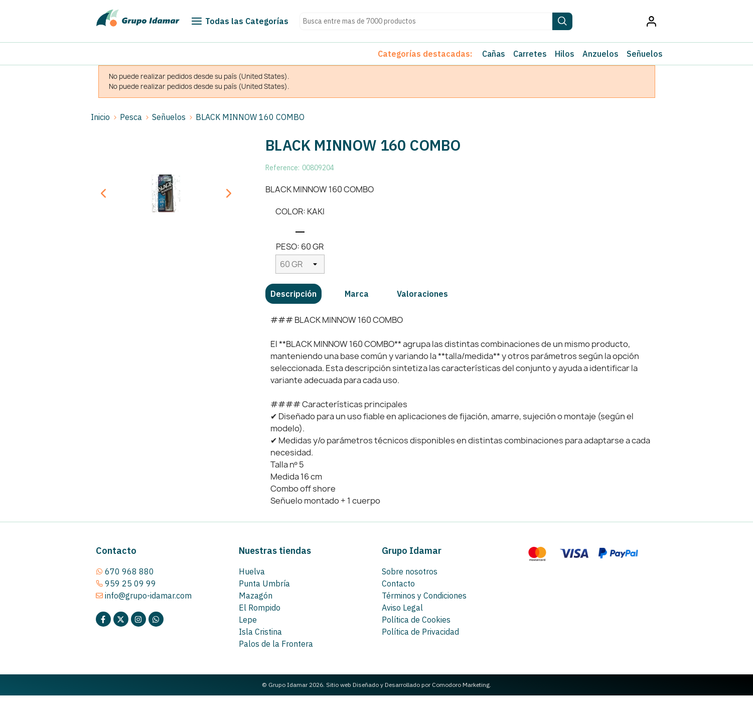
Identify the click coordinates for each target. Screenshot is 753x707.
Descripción (293, 294)
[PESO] (300, 264)
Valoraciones (422, 294)
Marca (357, 294)
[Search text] (425, 21)
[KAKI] (300, 227)
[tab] (293, 294)
